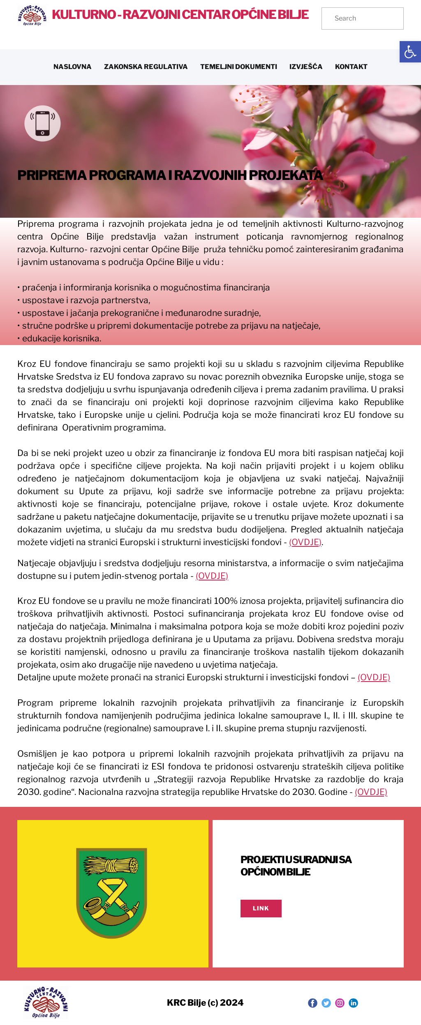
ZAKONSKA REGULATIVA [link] (146, 67)
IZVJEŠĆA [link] (306, 67)
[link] (410, 51)
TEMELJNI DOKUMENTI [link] (238, 67)
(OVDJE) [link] (305, 542)
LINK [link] (261, 908)
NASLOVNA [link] (72, 67)
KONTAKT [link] (351, 67)
